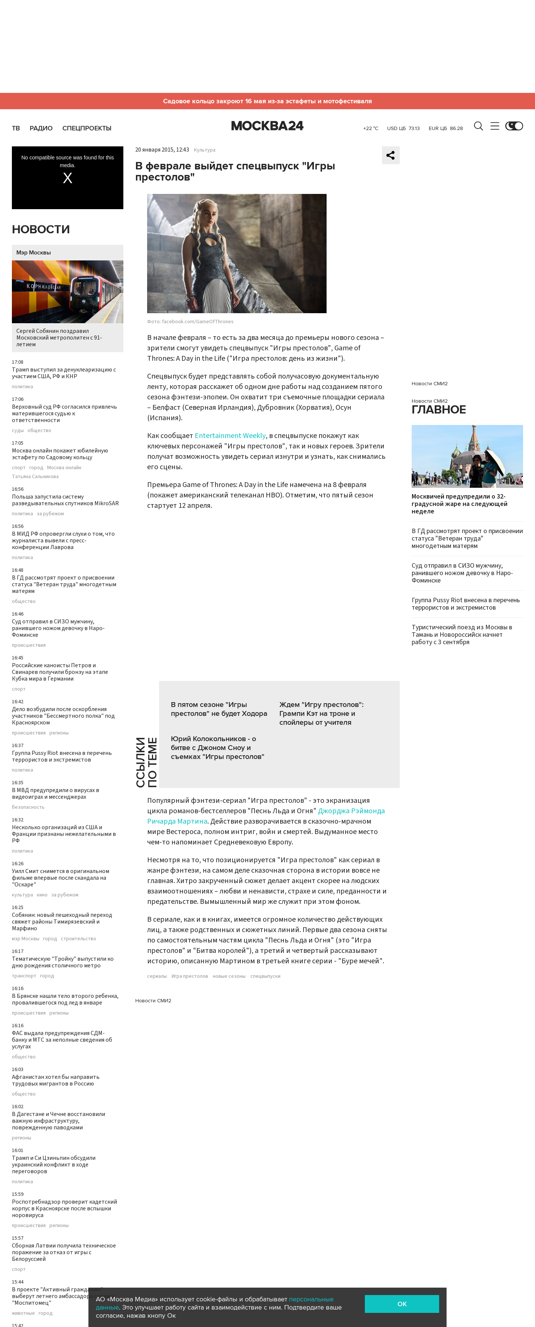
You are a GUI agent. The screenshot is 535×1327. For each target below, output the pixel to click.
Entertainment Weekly (230, 436)
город (36, 467)
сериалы (157, 976)
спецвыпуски (265, 976)
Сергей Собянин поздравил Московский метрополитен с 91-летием (67, 304)
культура (22, 895)
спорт (19, 467)
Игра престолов (190, 976)
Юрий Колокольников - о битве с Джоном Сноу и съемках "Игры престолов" (218, 747)
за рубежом (50, 513)
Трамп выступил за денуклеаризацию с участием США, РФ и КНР (64, 373)
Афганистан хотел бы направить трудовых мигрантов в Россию (56, 1080)
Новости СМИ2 (153, 1000)
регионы (59, 733)
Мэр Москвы (33, 252)
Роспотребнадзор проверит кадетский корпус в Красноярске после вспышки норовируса (64, 1208)
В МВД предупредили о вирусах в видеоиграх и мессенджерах (55, 793)
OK (402, 1304)
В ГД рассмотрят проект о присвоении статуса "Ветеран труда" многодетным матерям (64, 584)
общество (39, 430)
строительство (78, 938)
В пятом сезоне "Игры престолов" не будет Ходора (219, 709)
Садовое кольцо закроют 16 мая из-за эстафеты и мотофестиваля (267, 101)
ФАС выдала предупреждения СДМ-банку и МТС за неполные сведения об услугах (62, 1040)
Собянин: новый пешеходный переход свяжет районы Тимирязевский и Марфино (62, 921)
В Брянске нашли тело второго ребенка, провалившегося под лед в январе (65, 999)
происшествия (29, 645)
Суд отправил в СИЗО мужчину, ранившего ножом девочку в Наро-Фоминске (58, 628)
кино (42, 895)
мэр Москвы (25, 938)
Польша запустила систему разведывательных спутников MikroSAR (65, 500)
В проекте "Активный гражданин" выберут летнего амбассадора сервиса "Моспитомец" (63, 1296)
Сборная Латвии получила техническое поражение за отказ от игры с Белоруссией (64, 1252)
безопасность (28, 807)
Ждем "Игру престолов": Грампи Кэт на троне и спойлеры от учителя (321, 713)
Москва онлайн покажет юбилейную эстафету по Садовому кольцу (60, 454)
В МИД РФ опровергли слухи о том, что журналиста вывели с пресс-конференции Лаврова (63, 540)
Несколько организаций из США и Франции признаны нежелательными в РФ (64, 834)
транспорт (24, 976)
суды (18, 430)
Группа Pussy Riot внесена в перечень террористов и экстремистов (62, 756)
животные (23, 1313)
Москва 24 (267, 126)
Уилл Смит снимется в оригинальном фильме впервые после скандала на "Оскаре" (60, 878)
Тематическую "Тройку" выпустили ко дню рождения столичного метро (63, 962)
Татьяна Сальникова (35, 476)
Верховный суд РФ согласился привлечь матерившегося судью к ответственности (64, 413)
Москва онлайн (64, 467)
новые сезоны (229, 976)
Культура (204, 150)
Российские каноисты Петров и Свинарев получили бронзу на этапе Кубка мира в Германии (60, 672)
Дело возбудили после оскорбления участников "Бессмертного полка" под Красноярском (63, 716)
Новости (41, 230)
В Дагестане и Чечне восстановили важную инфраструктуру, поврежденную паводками (58, 1121)
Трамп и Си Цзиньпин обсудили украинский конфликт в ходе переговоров (53, 1164)
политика (22, 386)
